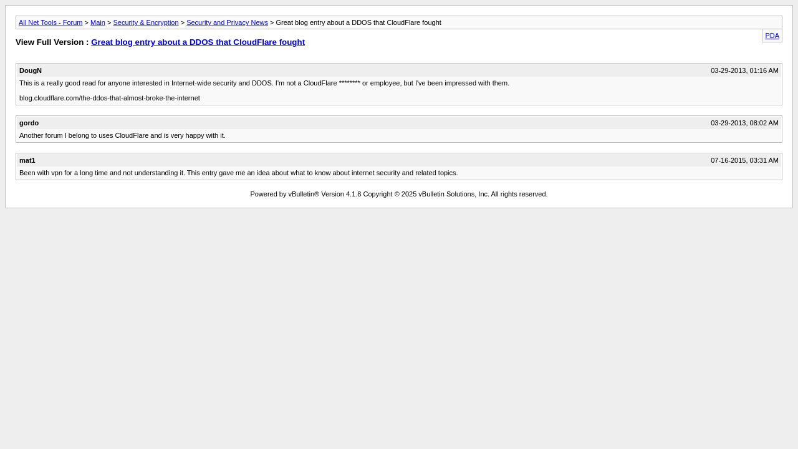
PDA (772, 35)
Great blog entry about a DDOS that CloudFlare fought (198, 42)
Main (97, 22)
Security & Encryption (145, 22)
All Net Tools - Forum (51, 22)
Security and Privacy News (227, 22)
